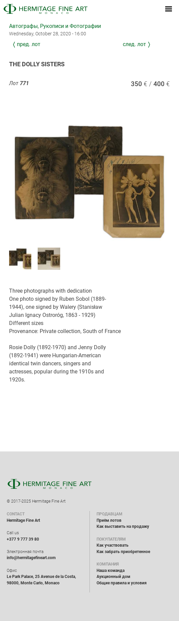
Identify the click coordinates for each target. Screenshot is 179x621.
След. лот (134, 44)
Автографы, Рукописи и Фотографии (55, 26)
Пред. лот (28, 44)
